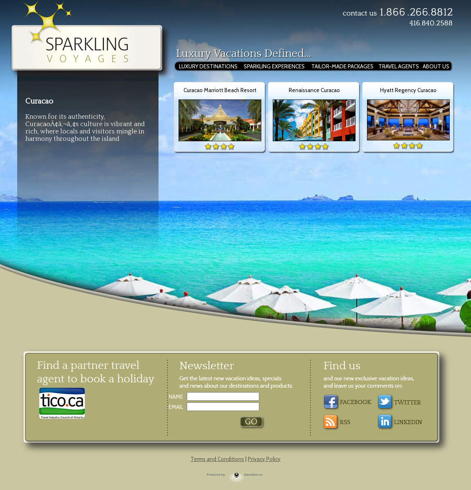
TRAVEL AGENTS (398, 66)
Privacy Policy (264, 459)
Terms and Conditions (217, 459)
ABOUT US (436, 66)
